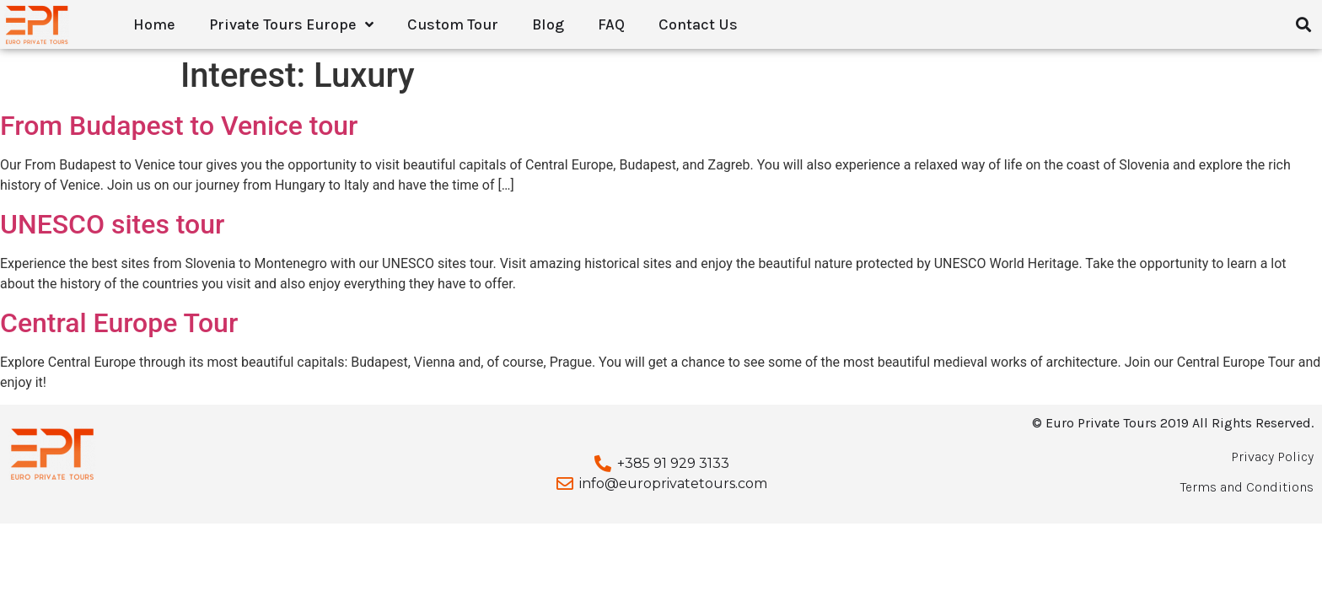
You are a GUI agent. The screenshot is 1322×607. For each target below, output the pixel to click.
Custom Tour (452, 24)
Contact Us (698, 24)
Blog (548, 24)
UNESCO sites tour (112, 224)
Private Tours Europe (291, 24)
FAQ (611, 24)
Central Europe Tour (119, 323)
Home (154, 24)
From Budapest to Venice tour (178, 126)
